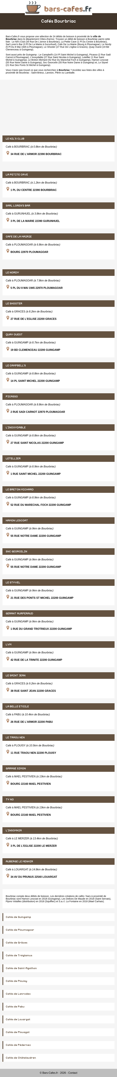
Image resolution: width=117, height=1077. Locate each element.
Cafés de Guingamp (18, 917)
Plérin (58, 72)
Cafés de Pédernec (18, 1045)
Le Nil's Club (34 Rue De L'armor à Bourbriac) (36, 41)
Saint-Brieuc (37, 72)
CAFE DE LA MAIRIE (19, 236)
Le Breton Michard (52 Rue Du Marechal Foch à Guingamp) (59, 60)
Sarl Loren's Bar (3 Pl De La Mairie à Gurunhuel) (31, 44)
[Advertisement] (58, 108)
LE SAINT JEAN (15, 675)
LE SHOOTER (14, 303)
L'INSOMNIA (14, 830)
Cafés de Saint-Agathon (21, 968)
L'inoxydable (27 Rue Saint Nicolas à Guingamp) (55, 57)
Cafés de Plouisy (16, 981)
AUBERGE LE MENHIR (19, 861)
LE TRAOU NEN (15, 737)
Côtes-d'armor (47, 39)
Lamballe (69, 72)
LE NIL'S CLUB (15, 138)
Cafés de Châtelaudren (21, 1057)
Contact (72, 1072)
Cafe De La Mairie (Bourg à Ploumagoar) (79, 44)
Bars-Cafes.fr (13, 36)
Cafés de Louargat (18, 1019)
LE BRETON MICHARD (20, 489)
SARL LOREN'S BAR (18, 205)
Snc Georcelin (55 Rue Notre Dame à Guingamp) (68, 62)
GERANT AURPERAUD (19, 613)
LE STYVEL (13, 582)
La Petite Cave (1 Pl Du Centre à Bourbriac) (84, 41)
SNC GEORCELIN (16, 551)
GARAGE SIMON (16, 768)
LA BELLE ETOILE (17, 706)
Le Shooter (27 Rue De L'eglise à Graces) (66, 47)
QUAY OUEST (14, 334)
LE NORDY (12, 272)
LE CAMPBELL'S (16, 365)
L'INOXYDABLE (16, 427)
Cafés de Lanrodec (18, 994)
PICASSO (12, 396)
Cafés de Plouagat (18, 1032)
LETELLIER (13, 458)
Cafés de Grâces (16, 942)
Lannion (49, 72)
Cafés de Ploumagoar (20, 930)
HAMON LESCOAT (17, 520)
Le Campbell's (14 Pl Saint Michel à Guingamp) (63, 54)
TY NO (10, 799)
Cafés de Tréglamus (19, 955)
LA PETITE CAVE (17, 174)
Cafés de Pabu (15, 1006)
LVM (8, 644)
